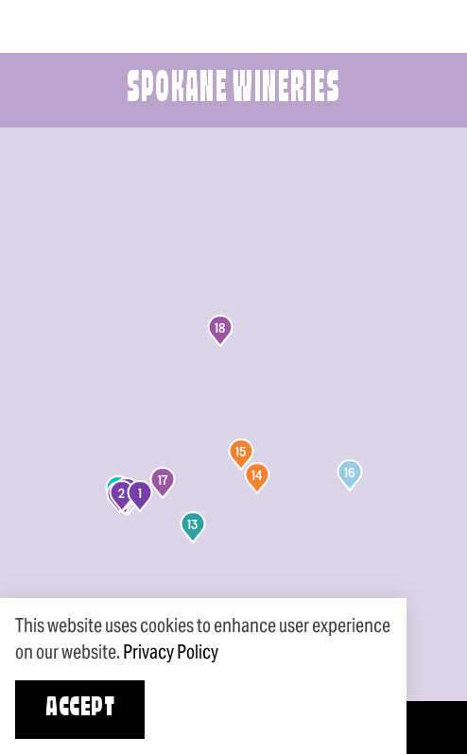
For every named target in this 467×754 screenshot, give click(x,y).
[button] (140, 496)
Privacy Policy (170, 652)
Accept (79, 709)
